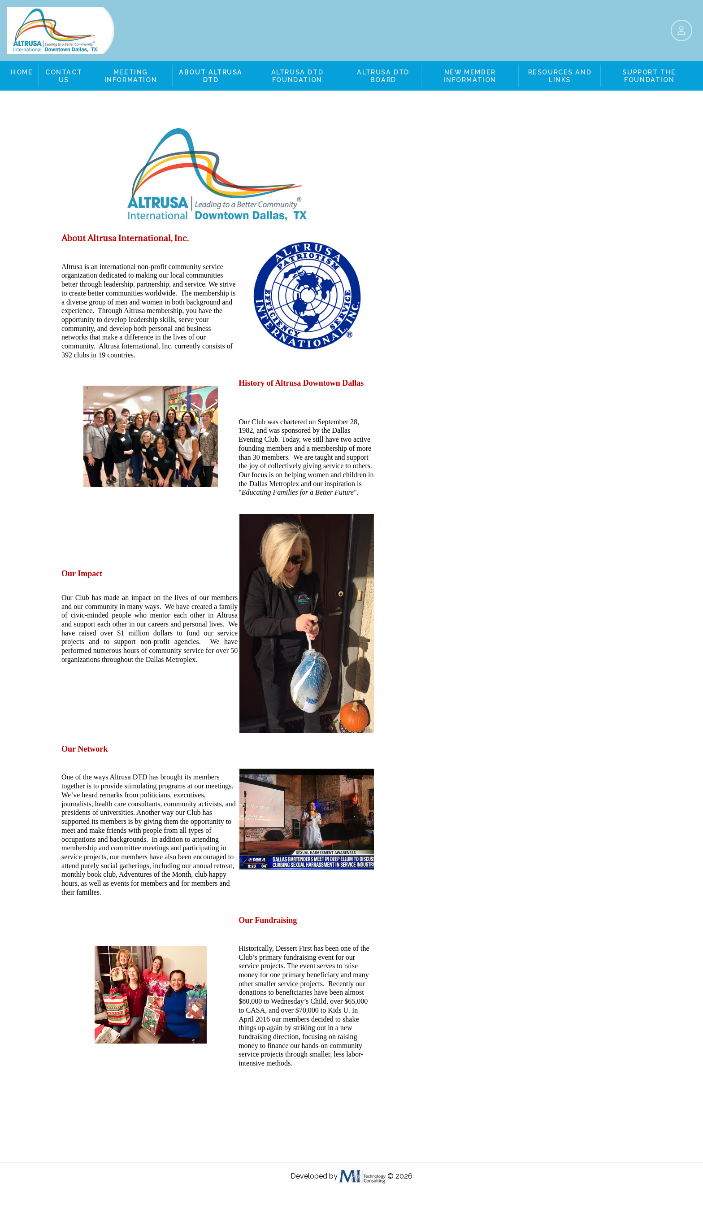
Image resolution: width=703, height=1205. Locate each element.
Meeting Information (130, 75)
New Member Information (469, 75)
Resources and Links (560, 75)
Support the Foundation (649, 75)
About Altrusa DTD (211, 75)
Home (22, 72)
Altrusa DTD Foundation (297, 75)
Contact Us (63, 75)
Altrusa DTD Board (383, 75)
